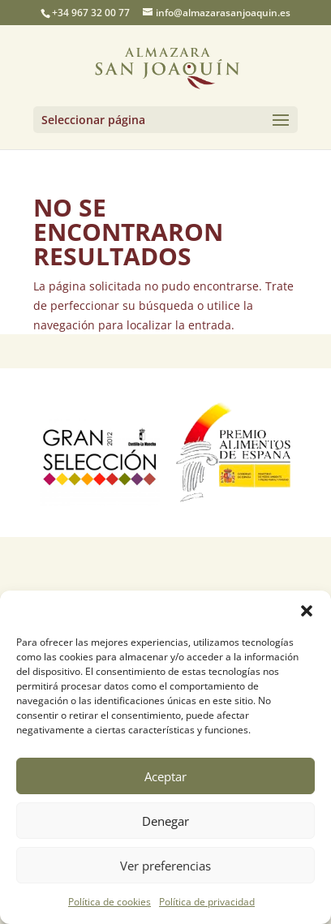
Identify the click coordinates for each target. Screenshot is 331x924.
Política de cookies (109, 902)
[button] (307, 611)
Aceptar (165, 776)
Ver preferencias (165, 865)
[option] (99, 453)
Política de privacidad (207, 902)
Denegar (165, 821)
